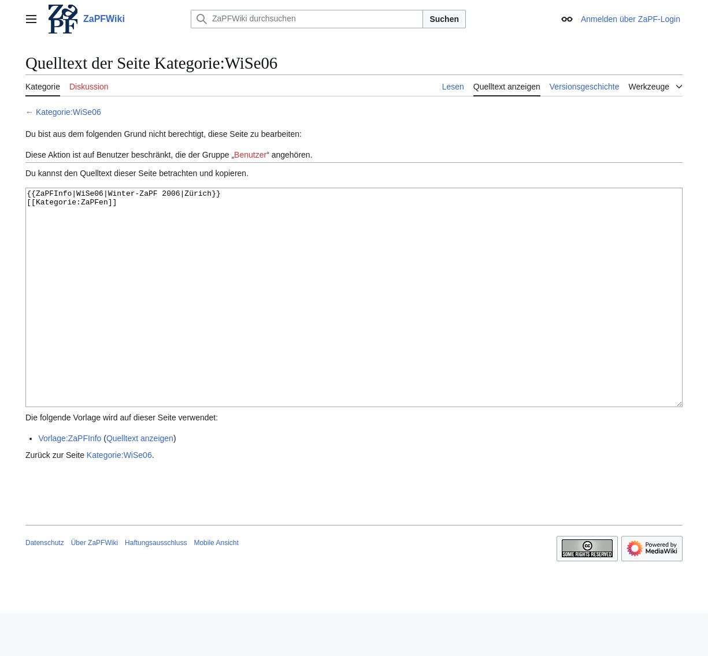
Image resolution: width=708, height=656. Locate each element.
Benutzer (250, 154)
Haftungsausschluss (156, 586)
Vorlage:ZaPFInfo (69, 481)
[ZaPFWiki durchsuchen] (307, 19)
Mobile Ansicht (216, 586)
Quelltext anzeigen (139, 481)
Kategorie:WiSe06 (68, 112)
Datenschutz (44, 586)
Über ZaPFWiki (94, 586)
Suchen (444, 19)
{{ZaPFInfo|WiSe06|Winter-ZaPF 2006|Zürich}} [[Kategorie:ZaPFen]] (354, 319)
